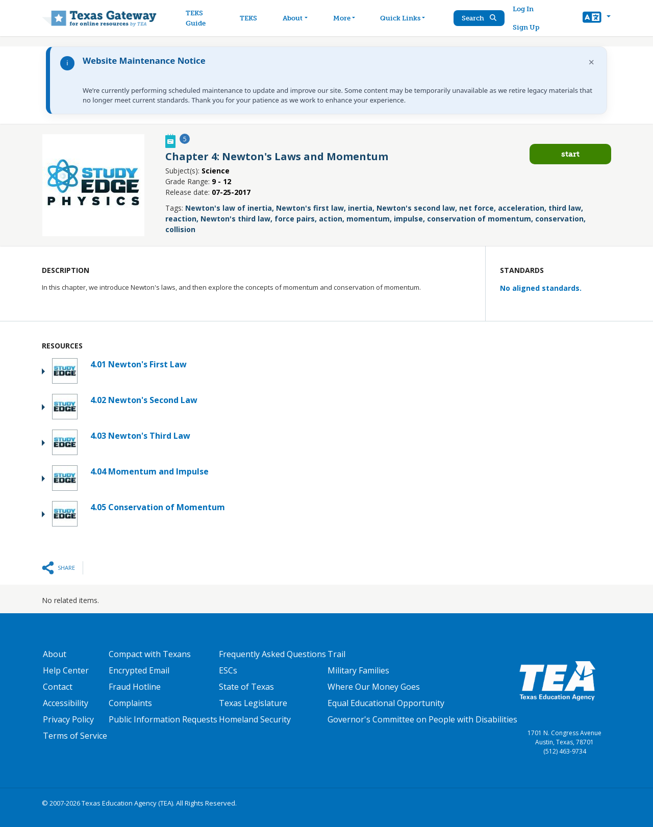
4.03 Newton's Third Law (140, 435)
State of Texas (246, 686)
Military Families (358, 670)
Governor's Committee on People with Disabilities (422, 719)
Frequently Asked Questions (272, 654)
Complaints (130, 703)
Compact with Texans (150, 654)
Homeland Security (255, 719)
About (54, 654)
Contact (57, 686)
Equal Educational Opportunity (386, 703)
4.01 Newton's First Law (138, 364)
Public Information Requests (163, 719)
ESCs (228, 670)
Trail (336, 654)
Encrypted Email (139, 670)
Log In (523, 9)
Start (570, 154)
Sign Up (526, 27)
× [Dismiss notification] (591, 62)
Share (66, 567)
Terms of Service (75, 735)
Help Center (66, 670)
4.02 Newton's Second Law (143, 400)
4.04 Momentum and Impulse (149, 471)
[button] (596, 18)
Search (479, 18)
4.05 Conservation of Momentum (157, 507)
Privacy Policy (68, 719)
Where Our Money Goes (374, 686)
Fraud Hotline (135, 686)
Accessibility (65, 703)
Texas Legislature (253, 703)
